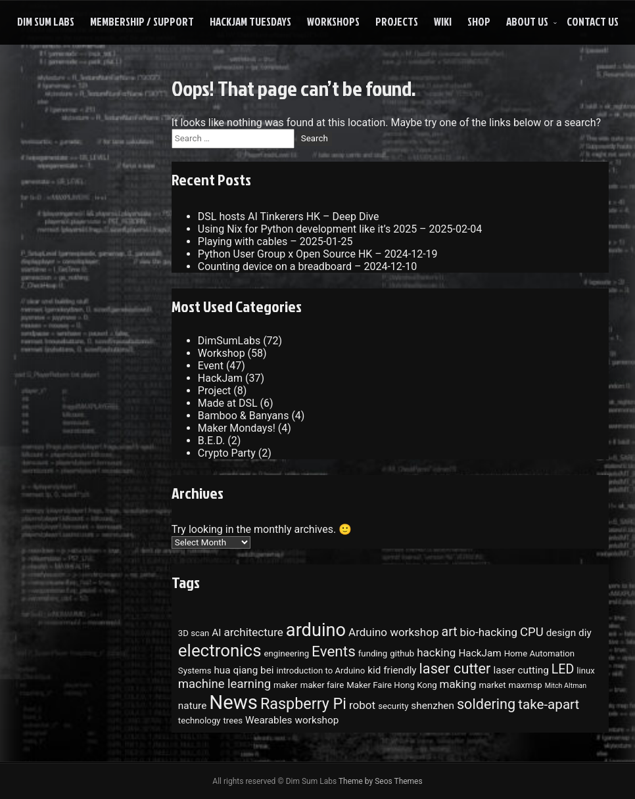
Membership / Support (142, 21)
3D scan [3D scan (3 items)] (194, 633)
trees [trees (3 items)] (233, 720)
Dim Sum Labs (45, 21)
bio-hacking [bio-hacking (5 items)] (488, 632)
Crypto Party (227, 453)
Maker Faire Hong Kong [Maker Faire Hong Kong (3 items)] (391, 685)
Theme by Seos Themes (381, 781)
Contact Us (593, 21)
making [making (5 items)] (458, 684)
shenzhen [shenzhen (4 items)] (432, 706)
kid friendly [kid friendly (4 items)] (391, 670)
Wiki (443, 21)
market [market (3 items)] (492, 685)
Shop (478, 21)
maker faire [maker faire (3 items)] (322, 685)
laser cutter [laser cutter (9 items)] (455, 668)
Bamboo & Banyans (243, 415)
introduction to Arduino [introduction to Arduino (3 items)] (321, 670)
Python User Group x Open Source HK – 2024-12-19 (318, 254)
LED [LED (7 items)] (563, 669)
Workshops (333, 21)
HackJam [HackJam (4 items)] (479, 653)
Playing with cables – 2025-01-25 (275, 241)
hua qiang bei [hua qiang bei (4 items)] (243, 670)
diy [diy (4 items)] (585, 633)
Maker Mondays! (236, 428)
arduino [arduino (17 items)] (316, 630)
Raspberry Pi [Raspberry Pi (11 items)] (303, 704)
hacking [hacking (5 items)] (436, 652)
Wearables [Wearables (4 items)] (268, 720)
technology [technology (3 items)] (199, 720)
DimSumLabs (229, 340)
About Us (527, 21)
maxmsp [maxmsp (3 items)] (525, 685)
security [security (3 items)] (393, 706)
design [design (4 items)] (561, 633)
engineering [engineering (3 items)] (287, 653)
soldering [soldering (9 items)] (486, 704)
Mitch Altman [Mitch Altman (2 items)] (566, 685)
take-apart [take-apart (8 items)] (548, 704)
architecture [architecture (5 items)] (253, 632)
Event (210, 365)
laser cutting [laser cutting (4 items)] (520, 670)
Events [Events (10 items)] (334, 651)
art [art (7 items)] (449, 631)
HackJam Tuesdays (250, 21)
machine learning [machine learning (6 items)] (224, 684)
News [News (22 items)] (233, 702)
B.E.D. (211, 440)
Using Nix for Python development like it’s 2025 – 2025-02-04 (340, 229)
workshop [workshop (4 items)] (316, 720)
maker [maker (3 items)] (285, 685)
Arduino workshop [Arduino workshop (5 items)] (393, 632)
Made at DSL (228, 403)
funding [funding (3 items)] (373, 653)
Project (214, 390)
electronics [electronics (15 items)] (220, 650)
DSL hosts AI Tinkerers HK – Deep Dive (288, 216)
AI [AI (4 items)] (216, 633)
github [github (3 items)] (402, 653)
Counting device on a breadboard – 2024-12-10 (307, 266)
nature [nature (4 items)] (192, 706)
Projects (396, 21)
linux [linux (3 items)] (585, 670)
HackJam (220, 378)
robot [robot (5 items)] (362, 705)
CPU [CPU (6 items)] (532, 632)
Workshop (221, 353)
